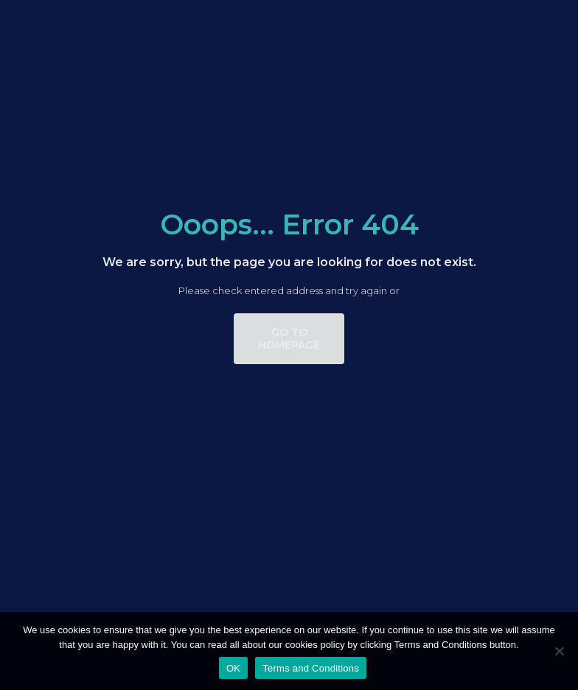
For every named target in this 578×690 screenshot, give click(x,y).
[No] (559, 651)
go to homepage (289, 339)
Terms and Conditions (310, 668)
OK (233, 668)
